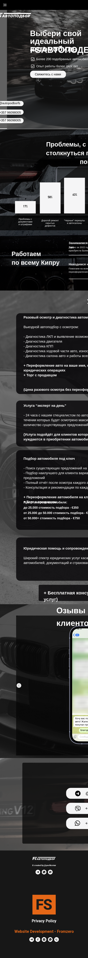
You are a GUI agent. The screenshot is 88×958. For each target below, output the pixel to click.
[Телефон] (56, 941)
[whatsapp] (44, 873)
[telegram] (38, 873)
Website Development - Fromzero (44, 931)
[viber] (50, 873)
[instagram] (44, 941)
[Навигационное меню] (5, 5)
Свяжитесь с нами (48, 74)
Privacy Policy (44, 921)
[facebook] (38, 941)
